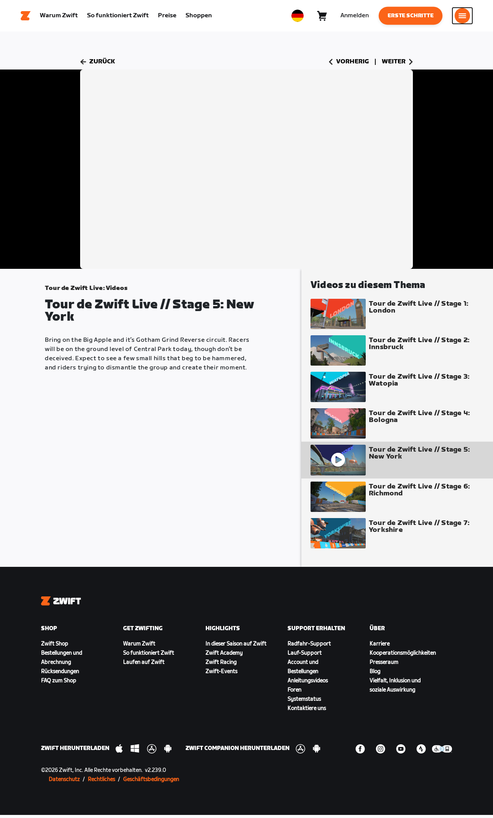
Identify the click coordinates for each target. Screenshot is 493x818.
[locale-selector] (297, 17)
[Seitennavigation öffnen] (462, 17)
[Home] (25, 17)
